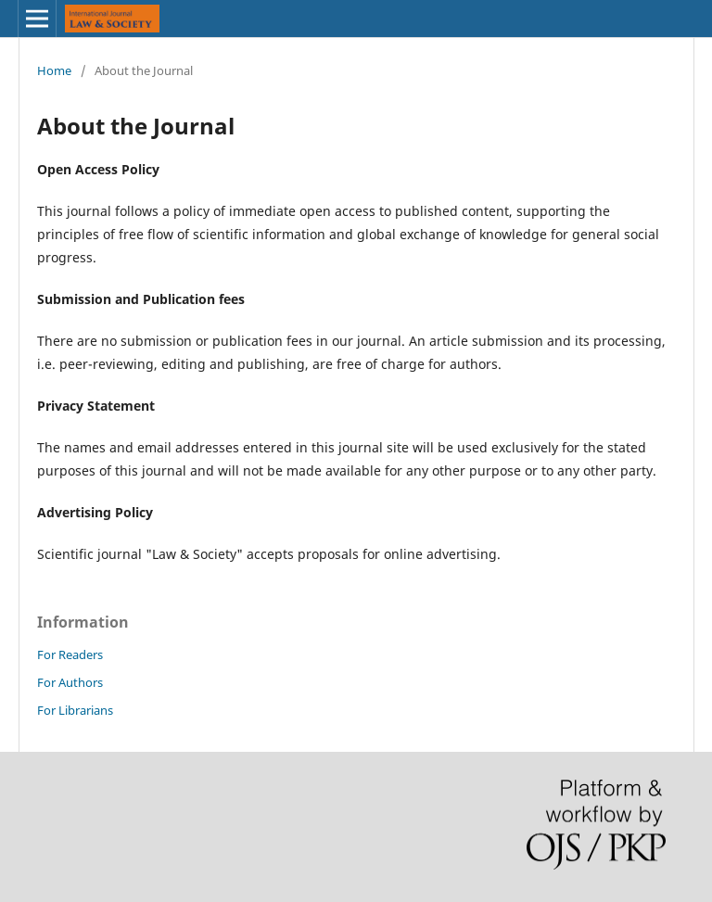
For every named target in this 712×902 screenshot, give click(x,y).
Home (54, 70)
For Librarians (75, 710)
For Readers (70, 654)
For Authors (70, 682)
